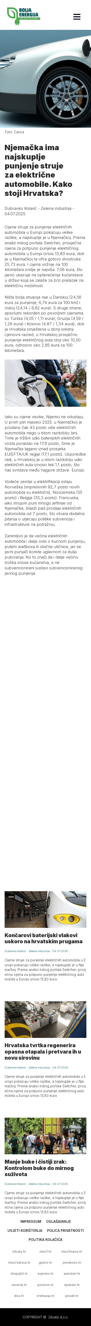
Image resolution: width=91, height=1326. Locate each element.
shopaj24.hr (19, 1273)
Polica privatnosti (65, 1230)
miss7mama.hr (71, 1251)
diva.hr (19, 1296)
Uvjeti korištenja (25, 1230)
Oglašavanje (58, 1221)
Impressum (30, 1221)
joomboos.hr (72, 1262)
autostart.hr (72, 1273)
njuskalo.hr (72, 1285)
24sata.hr (19, 1251)
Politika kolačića (45, 1239)
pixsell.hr (72, 1296)
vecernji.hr (19, 1285)
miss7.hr (45, 1251)
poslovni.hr (45, 1285)
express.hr (46, 1273)
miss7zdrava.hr (19, 1262)
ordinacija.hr (46, 1296)
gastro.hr (45, 1262)
